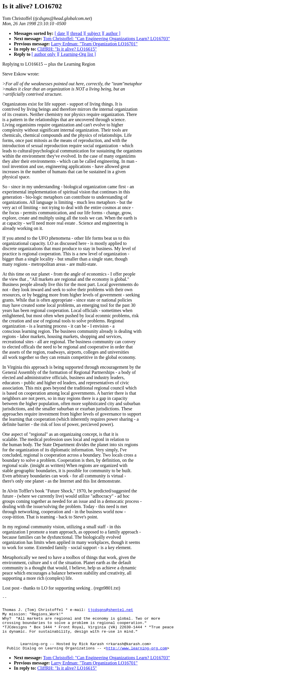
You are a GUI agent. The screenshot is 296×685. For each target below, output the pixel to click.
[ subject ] (94, 33)
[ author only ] (45, 54)
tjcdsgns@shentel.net (110, 612)
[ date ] (61, 33)
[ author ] (112, 33)
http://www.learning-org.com (136, 657)
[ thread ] (76, 33)
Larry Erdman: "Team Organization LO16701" (94, 43)
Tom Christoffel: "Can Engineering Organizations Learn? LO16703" (106, 38)
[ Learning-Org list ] (77, 54)
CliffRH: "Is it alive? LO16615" (67, 49)
